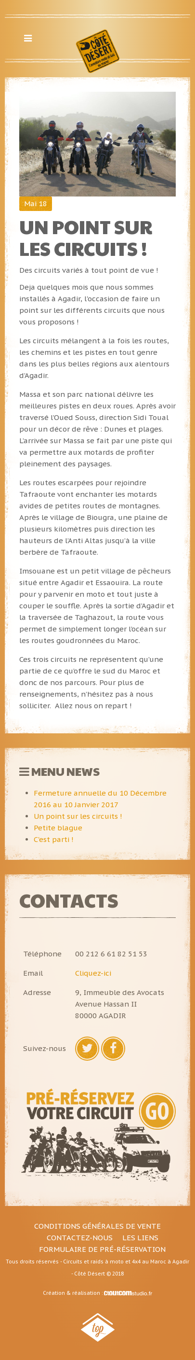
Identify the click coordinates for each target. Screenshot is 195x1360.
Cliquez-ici (93, 973)
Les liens (140, 1237)
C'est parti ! (54, 839)
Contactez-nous (80, 1237)
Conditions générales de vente (97, 1226)
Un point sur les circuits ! (78, 816)
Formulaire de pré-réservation (102, 1249)
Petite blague (58, 827)
